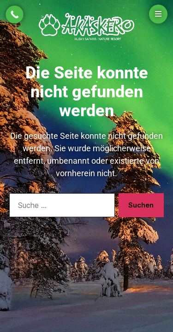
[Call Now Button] (15, 15)
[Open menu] (158, 14)
